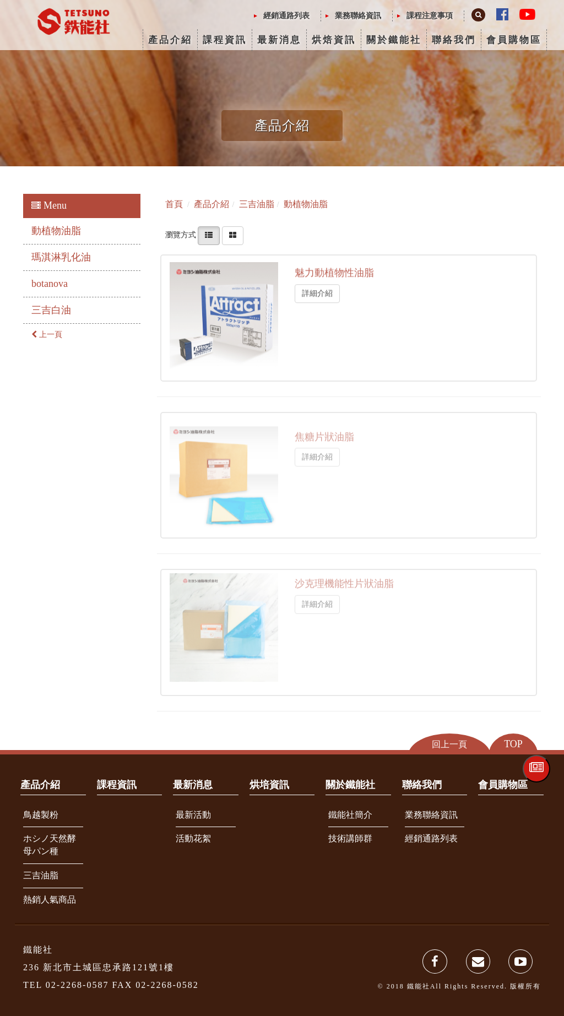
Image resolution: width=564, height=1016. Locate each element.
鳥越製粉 (40, 814)
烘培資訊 (269, 784)
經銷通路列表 (286, 16)
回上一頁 (449, 744)
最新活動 (193, 814)
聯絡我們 (454, 40)
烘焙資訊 (334, 40)
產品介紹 (170, 40)
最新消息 (279, 40)
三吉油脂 (40, 875)
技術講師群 (350, 838)
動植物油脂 (56, 230)
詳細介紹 (317, 292)
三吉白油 (51, 310)
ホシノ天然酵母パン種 (49, 845)
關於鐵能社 (393, 40)
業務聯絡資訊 (358, 16)
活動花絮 (193, 838)
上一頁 (46, 334)
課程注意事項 (429, 16)
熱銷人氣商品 (49, 899)
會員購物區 (513, 40)
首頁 (174, 204)
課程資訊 (225, 40)
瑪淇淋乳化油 (61, 257)
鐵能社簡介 (350, 814)
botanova (49, 283)
